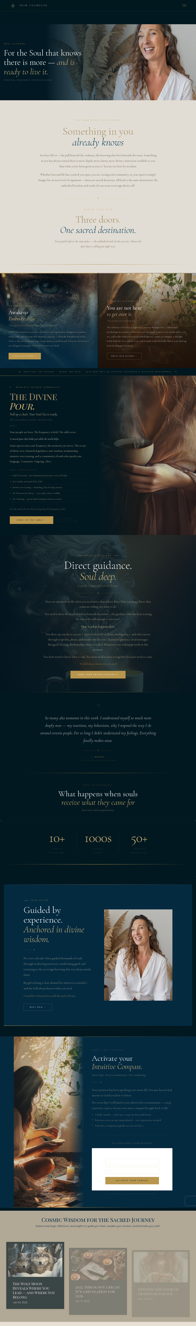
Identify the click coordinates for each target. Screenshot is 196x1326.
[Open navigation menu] (184, 5)
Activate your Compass (132, 1184)
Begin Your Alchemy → (124, 358)
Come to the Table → (31, 522)
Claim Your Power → (24, 358)
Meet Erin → (38, 1011)
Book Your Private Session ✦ (98, 677)
